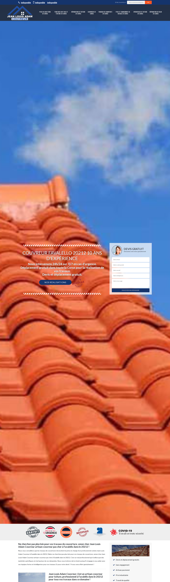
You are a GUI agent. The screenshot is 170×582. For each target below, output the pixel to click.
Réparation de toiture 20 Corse (78, 12)
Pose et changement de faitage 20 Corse (123, 12)
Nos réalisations (55, 282)
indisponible (24, 2)
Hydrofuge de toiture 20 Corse (140, 12)
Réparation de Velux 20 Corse (156, 12)
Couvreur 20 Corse (92, 12)
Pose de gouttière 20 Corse (45, 12)
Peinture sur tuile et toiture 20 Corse (61, 12)
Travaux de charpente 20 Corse (105, 12)
